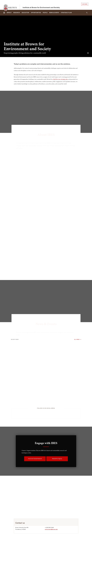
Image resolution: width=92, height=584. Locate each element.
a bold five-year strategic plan (60, 79)
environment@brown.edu (51, 529)
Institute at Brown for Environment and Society (41, 5)
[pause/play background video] (88, 53)
